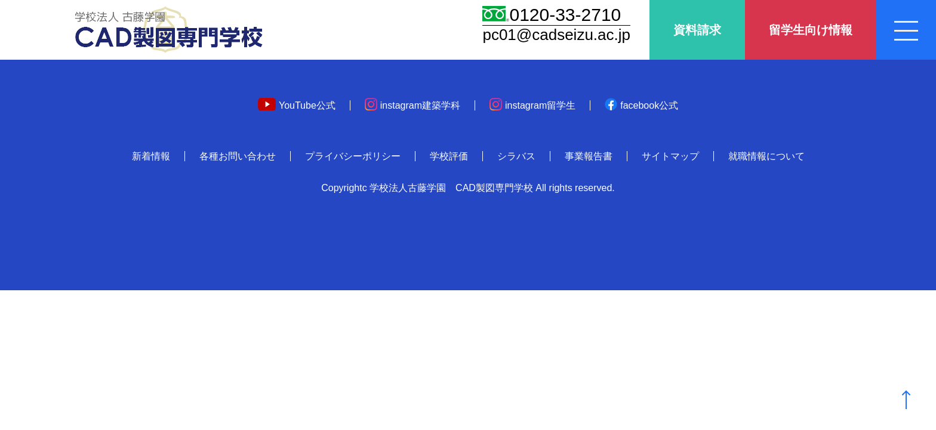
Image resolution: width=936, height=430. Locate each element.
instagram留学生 (532, 105)
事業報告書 (588, 156)
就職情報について (766, 156)
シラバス (516, 156)
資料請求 (697, 29)
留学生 (810, 30)
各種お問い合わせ (237, 156)
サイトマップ (670, 156)
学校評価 (449, 156)
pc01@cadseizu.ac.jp (556, 35)
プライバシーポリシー (353, 156)
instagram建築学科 (412, 105)
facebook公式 (641, 105)
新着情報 (151, 156)
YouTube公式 (296, 105)
